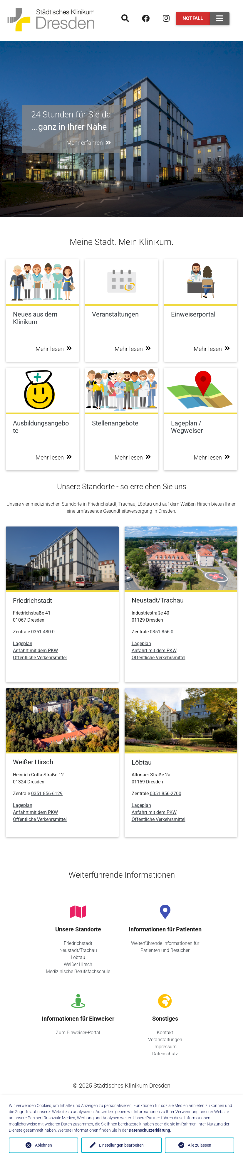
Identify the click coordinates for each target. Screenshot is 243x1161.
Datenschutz (165, 1053)
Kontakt (165, 1032)
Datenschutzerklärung (149, 1130)
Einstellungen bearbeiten (121, 1145)
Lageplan (22, 643)
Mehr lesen (54, 348)
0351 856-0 (161, 632)
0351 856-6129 (47, 793)
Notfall (192, 18)
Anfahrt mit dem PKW (35, 650)
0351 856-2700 (165, 793)
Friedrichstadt (78, 943)
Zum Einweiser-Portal (78, 1032)
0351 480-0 (43, 632)
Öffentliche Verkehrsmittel (40, 657)
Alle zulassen (199, 1145)
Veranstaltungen (165, 1039)
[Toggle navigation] (219, 18)
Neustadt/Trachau (78, 950)
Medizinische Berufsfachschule (78, 971)
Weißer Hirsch (78, 964)
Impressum (165, 1046)
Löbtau (78, 957)
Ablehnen (43, 1145)
